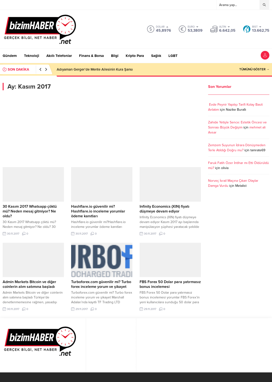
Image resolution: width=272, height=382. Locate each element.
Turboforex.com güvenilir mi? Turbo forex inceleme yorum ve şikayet (101, 284)
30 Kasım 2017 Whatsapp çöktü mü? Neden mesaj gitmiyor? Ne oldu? (30, 211)
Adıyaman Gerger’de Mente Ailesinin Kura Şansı (95, 69)
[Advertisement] (102, 128)
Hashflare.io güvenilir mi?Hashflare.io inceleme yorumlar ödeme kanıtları (98, 211)
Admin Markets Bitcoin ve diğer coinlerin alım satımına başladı (29, 284)
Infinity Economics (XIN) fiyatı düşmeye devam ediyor (164, 209)
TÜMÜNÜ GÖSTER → (254, 69)
